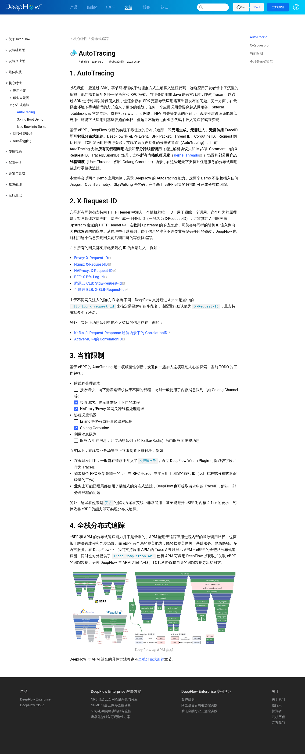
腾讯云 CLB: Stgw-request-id (99, 270)
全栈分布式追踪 (151, 646)
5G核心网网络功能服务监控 (111, 698)
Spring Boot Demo (30, 106)
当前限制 (256, 40)
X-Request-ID (259, 32)
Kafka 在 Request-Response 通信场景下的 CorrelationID (122, 319)
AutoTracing (26, 99)
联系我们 (278, 709)
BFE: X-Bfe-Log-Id (90, 263)
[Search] (213, 7)
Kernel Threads (188, 142)
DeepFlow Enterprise (35, 686)
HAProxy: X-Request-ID (95, 257)
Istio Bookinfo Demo (32, 113)
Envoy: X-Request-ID (92, 245)
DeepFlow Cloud (32, 692)
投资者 (277, 698)
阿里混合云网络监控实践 (199, 692)
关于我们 (278, 686)
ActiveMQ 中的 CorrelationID (99, 326)
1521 (256, 7)
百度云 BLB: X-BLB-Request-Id (101, 276)
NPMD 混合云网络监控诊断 (111, 692)
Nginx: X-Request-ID (92, 251)
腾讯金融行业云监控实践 (199, 698)
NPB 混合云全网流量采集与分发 (114, 686)
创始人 (277, 692)
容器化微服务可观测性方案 (110, 703)
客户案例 (187, 686)
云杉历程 (278, 703)
